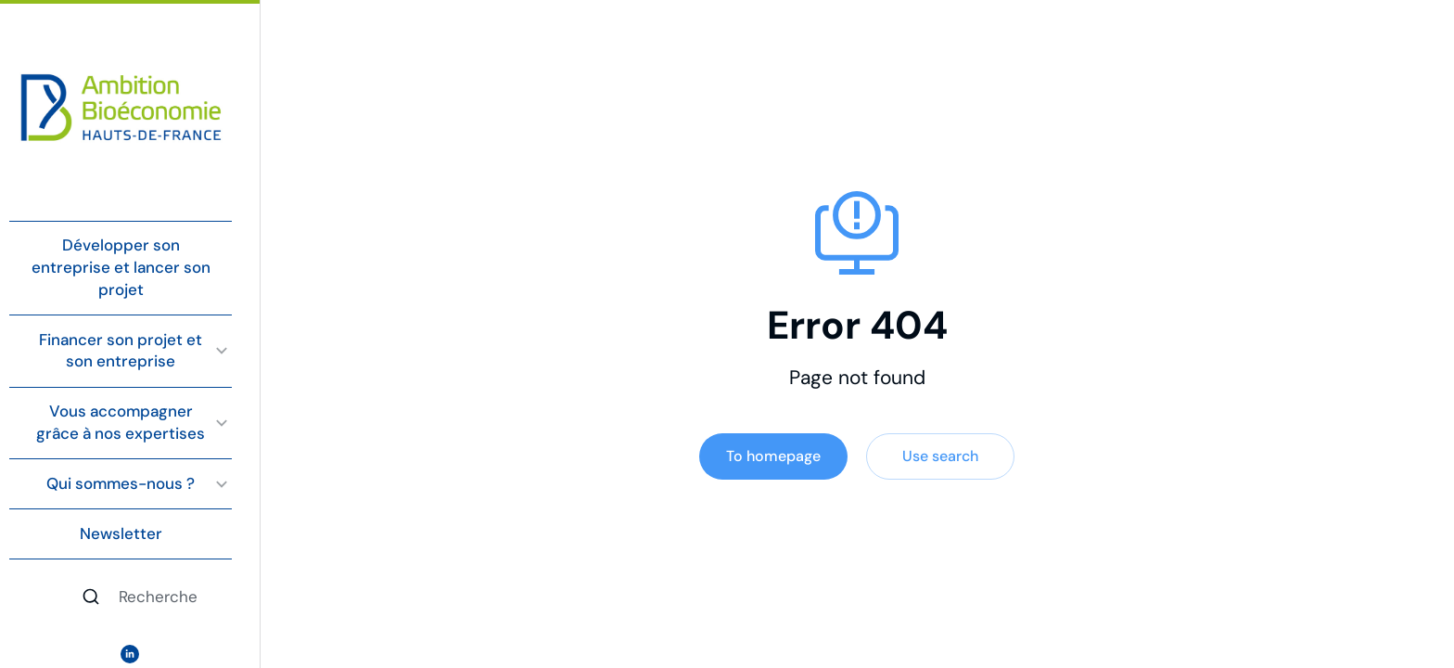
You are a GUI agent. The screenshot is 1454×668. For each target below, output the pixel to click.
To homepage (773, 456)
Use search (940, 456)
